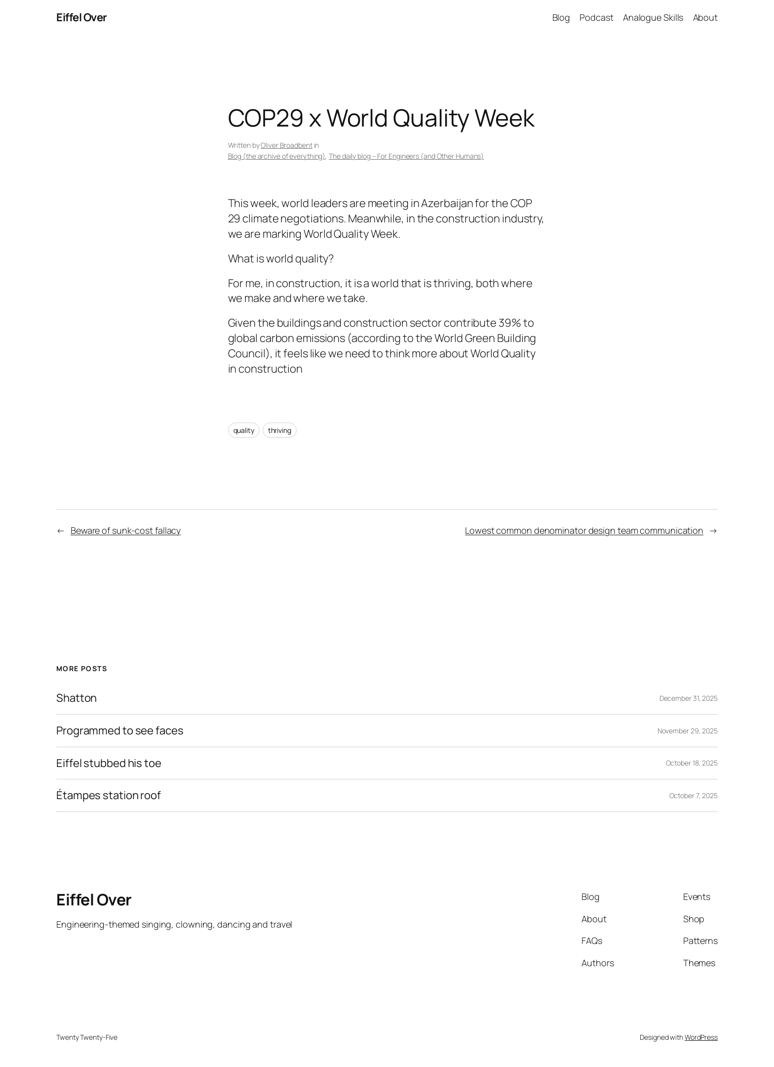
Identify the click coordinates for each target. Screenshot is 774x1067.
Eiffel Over (81, 17)
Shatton (76, 698)
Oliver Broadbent (286, 145)
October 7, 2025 (693, 795)
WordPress (701, 1037)
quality (243, 430)
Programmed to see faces (120, 731)
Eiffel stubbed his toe (108, 763)
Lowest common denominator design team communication (584, 530)
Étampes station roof (108, 795)
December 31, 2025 (688, 698)
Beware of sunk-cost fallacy (126, 530)
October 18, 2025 (692, 763)
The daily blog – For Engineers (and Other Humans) (406, 156)
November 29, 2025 (688, 730)
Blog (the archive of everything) (277, 156)
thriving (279, 430)
